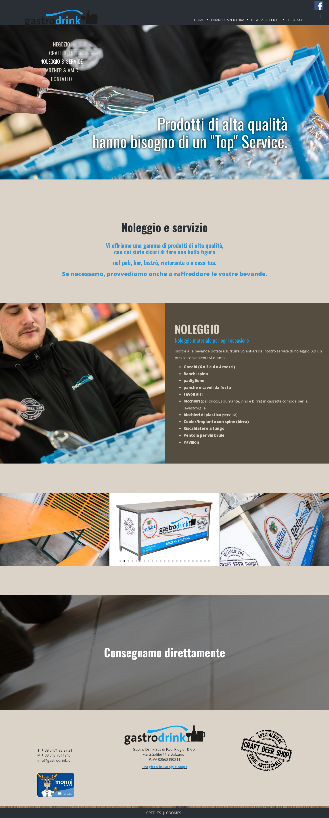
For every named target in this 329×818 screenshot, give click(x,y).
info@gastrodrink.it (53, 760)
